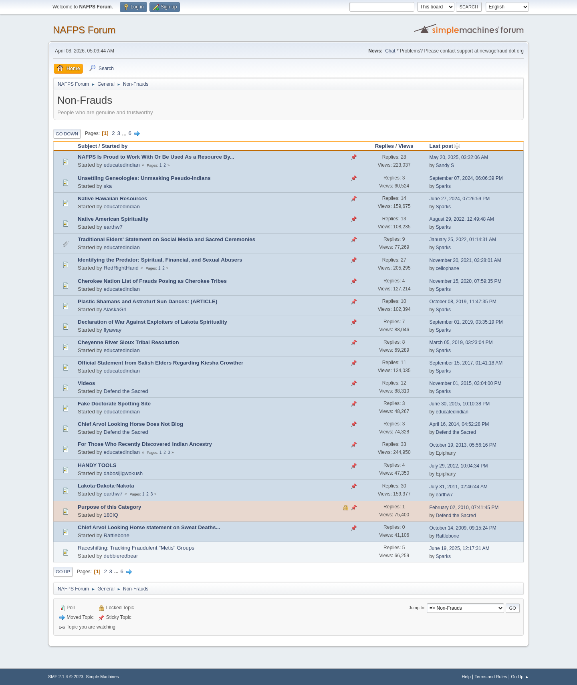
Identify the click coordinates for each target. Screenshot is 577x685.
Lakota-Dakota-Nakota (106, 486)
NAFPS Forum (84, 29)
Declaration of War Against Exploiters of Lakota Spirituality (152, 322)
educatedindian (121, 165)
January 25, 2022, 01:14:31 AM (463, 239)
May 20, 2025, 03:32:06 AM (459, 157)
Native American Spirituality (113, 219)
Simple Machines (102, 676)
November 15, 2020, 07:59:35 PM (466, 281)
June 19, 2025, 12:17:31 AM (460, 548)
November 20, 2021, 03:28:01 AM (465, 260)
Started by (114, 146)
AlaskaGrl (115, 309)
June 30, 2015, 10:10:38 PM (460, 404)
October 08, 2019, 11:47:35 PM (463, 301)
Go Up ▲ (520, 676)
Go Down (67, 133)
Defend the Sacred (125, 391)
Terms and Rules (491, 676)
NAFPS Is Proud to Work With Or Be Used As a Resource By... (156, 157)
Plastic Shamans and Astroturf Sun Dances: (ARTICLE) (147, 301)
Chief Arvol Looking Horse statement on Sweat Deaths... (149, 527)
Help (466, 676)
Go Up (63, 571)
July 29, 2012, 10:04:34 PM (459, 466)
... (125, 133)
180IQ (110, 515)
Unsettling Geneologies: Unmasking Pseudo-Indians (144, 178)
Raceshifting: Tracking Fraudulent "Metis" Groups (136, 548)
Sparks (443, 186)
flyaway (112, 330)
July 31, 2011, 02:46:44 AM (459, 487)
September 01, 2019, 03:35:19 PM (466, 322)
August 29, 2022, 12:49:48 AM (462, 219)
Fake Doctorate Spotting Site (114, 404)
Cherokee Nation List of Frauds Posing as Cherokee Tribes (152, 281)
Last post (445, 146)
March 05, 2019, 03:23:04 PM (461, 342)
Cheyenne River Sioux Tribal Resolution (128, 342)
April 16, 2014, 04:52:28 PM (459, 424)
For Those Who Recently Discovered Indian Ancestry (145, 444)
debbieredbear (120, 556)
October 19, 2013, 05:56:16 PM (463, 445)
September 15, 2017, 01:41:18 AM (466, 363)
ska (107, 186)
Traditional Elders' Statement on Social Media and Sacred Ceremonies (166, 239)
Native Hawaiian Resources (112, 198)
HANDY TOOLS (97, 465)
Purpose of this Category (109, 507)
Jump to (416, 607)
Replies (384, 146)
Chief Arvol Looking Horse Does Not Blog (130, 424)
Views (406, 146)
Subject (87, 146)
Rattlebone (116, 535)
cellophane (447, 268)
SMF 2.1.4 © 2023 (65, 676)
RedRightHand (120, 268)
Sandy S (445, 165)
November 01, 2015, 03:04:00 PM (466, 383)
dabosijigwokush (123, 473)
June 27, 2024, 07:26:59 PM (460, 198)
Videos (86, 383)
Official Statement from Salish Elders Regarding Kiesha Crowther (160, 363)
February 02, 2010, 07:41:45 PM (464, 507)
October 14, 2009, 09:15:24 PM (463, 528)
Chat (390, 51)
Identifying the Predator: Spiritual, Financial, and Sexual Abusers (160, 260)
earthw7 (112, 227)
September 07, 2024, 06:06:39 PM (466, 178)
